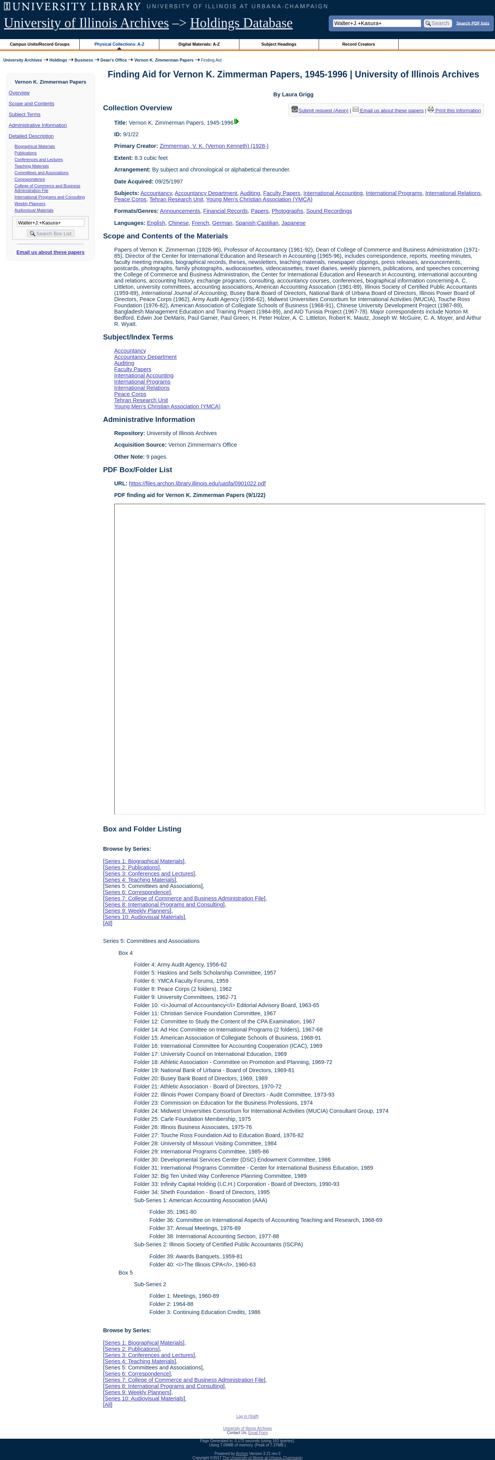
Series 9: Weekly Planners (137, 911)
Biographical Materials (35, 146)
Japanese (294, 223)
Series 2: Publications (131, 867)
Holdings (58, 60)
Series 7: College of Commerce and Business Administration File (184, 898)
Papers (260, 211)
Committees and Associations (42, 172)
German (222, 223)
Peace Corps (130, 199)
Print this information (454, 110)
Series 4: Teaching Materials (139, 880)
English (156, 223)
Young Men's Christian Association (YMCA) (259, 199)
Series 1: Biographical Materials (143, 861)
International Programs (394, 193)
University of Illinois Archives (86, 23)
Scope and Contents (32, 103)
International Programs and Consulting (50, 197)
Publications (26, 153)
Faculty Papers (281, 193)
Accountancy (156, 193)
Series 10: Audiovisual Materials (143, 917)
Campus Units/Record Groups (40, 44)
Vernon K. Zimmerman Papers (163, 60)
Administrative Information (38, 125)
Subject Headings (279, 44)
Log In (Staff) (247, 1416)
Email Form (258, 1433)
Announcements (180, 211)
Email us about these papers (50, 252)
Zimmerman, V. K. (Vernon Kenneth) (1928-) (214, 146)
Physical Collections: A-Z (119, 44)
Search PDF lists (472, 23)
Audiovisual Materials (34, 210)
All (107, 923)
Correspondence (30, 179)
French (200, 223)
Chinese (178, 223)
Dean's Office (114, 60)
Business (84, 60)
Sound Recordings (329, 211)
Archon (242, 1453)
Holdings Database (241, 23)
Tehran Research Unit (176, 199)
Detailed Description (31, 136)
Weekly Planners (30, 203)
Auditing (250, 193)
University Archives (22, 60)
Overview (19, 93)
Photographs (287, 211)
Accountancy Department (206, 193)
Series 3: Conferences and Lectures (148, 874)
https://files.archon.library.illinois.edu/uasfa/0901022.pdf (197, 483)
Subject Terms (25, 114)
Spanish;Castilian (257, 223)
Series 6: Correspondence (136, 892)
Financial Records (225, 211)
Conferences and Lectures (39, 159)
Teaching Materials (32, 166)
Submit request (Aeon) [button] (320, 110)
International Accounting (333, 193)
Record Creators (358, 44)
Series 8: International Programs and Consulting (163, 904)
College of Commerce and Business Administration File (47, 188)
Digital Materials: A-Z (199, 44)
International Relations (453, 193)
